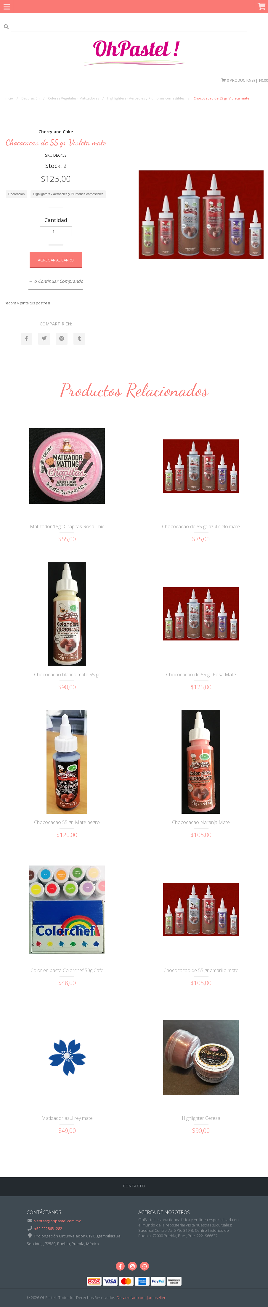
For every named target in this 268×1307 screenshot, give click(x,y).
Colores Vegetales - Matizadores (73, 98)
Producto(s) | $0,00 (245, 80)
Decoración (30, 98)
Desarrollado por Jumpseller (141, 1297)
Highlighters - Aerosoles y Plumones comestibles (145, 98)
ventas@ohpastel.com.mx (57, 1221)
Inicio (8, 98)
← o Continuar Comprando (55, 281)
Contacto (134, 1186)
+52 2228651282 (48, 1228)
